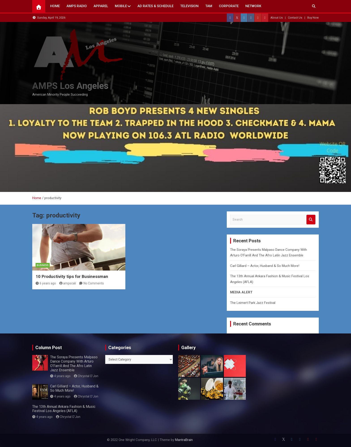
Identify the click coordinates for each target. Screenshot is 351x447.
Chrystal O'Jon (86, 376)
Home (55, 6)
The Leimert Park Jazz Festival (252, 303)
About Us (276, 17)
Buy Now (313, 17)
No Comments (93, 283)
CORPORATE (229, 6)
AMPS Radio (76, 6)
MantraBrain (184, 440)
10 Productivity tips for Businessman (72, 276)
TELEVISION (189, 6)
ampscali (67, 283)
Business (43, 265)
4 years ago (60, 376)
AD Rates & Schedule (155, 6)
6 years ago (46, 283)
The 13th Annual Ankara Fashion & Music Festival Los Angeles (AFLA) (63, 408)
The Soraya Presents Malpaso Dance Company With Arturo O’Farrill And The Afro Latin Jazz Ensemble (74, 363)
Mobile (121, 6)
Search (310, 219)
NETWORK (253, 6)
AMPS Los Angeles (70, 86)
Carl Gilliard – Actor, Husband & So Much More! (264, 266)
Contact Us (295, 17)
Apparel (101, 6)
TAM (208, 6)
